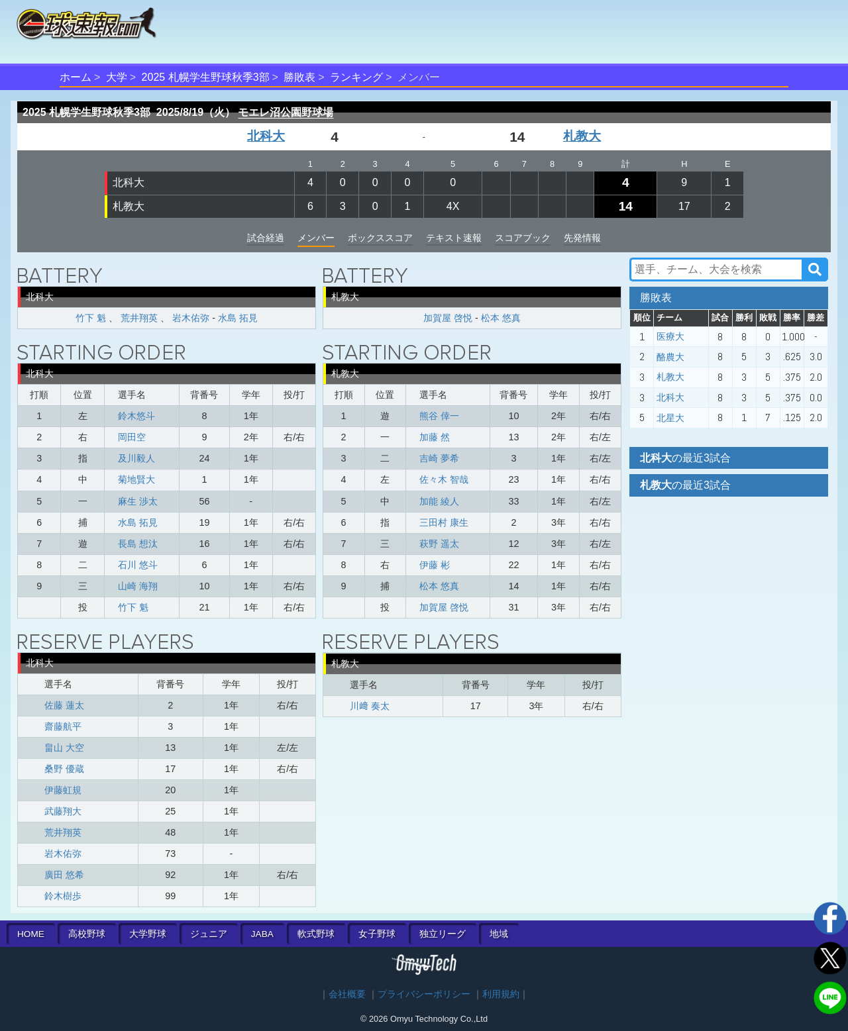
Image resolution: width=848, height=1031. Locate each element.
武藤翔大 (62, 811)
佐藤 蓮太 (64, 705)
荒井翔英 (139, 318)
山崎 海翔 (138, 586)
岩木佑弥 (190, 318)
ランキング (356, 77)
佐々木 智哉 (443, 479)
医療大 (670, 336)
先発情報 (582, 237)
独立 (442, 934)
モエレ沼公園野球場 (285, 112)
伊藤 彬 (434, 565)
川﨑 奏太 (370, 706)
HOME (30, 934)
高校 (86, 934)
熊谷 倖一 (439, 416)
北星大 (670, 418)
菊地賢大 (136, 479)
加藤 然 (434, 437)
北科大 (266, 136)
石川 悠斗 (138, 565)
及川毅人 (136, 458)
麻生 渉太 (138, 501)
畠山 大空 (64, 747)
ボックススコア (380, 237)
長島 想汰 (138, 543)
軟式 (316, 934)
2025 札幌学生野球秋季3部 (206, 77)
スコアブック (523, 237)
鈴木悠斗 (136, 416)
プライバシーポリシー (424, 994)
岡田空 (132, 437)
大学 (116, 77)
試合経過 (265, 237)
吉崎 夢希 (439, 458)
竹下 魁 (91, 318)
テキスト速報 (454, 237)
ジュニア (208, 934)
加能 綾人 (439, 501)
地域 (499, 934)
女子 (377, 934)
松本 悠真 (501, 318)
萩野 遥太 (439, 543)
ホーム (75, 77)
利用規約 (500, 994)
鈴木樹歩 (62, 896)
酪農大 (670, 357)
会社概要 (347, 994)
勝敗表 (299, 77)
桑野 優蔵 (64, 768)
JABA (262, 934)
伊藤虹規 (62, 790)
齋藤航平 (62, 726)
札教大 (582, 136)
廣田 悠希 (64, 874)
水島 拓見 (238, 318)
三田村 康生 (443, 522)
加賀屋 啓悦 (447, 318)
